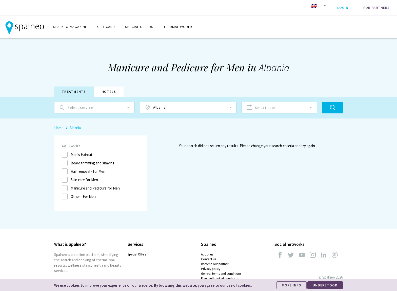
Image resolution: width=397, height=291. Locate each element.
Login (342, 6)
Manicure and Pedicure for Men (95, 184)
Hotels (109, 87)
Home (59, 124)
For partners (376, 6)
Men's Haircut (81, 150)
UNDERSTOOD (325, 285)
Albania (75, 124)
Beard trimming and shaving (92, 159)
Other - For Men (83, 192)
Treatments (74, 87)
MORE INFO (291, 285)
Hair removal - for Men (88, 167)
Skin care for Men (84, 176)
